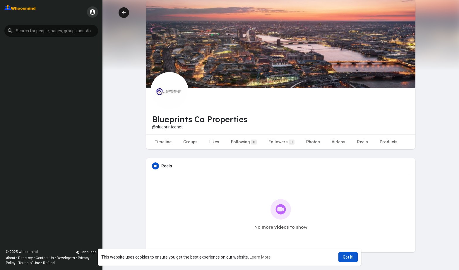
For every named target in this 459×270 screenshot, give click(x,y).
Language (86, 252)
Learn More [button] (260, 257)
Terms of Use (29, 263)
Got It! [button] (348, 257)
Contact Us (45, 258)
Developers (66, 258)
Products (389, 142)
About (10, 258)
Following (244, 142)
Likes (214, 142)
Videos (338, 142)
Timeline (163, 142)
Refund (49, 263)
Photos (313, 142)
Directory (25, 258)
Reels (362, 142)
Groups (190, 142)
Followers (281, 142)
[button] (51, 31)
